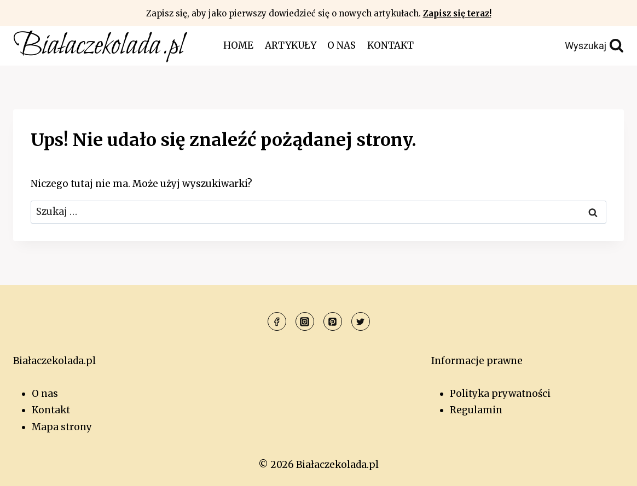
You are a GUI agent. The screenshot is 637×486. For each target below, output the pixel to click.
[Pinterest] (332, 321)
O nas (341, 45)
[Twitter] (360, 321)
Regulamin (476, 410)
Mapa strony (62, 427)
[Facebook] (277, 321)
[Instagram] (305, 321)
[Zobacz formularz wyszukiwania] (570, 46)
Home (238, 45)
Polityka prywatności (500, 394)
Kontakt (390, 45)
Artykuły (290, 45)
